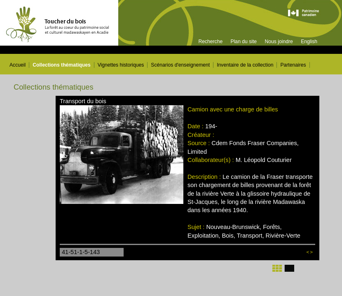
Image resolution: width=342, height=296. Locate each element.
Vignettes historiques (121, 65)
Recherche (210, 41)
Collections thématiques (62, 65)
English (309, 41)
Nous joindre (279, 41)
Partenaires (293, 65)
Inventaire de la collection (245, 65)
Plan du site (244, 41)
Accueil (17, 65)
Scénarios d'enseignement (180, 65)
